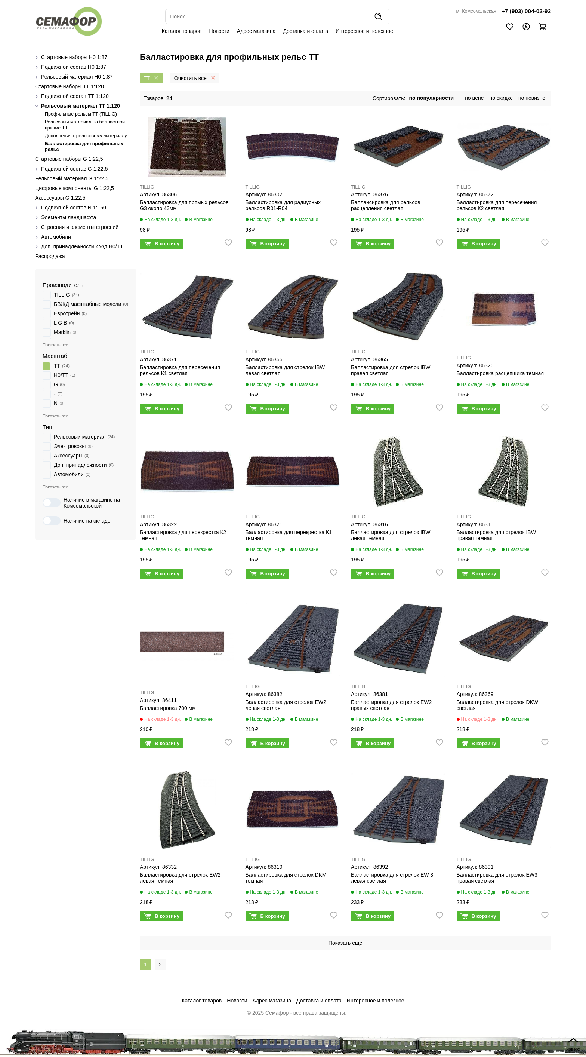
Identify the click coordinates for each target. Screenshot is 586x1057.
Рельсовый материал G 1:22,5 (71, 178)
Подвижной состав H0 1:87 (73, 67)
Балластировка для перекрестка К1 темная (289, 535)
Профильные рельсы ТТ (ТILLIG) (81, 114)
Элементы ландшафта (68, 217)
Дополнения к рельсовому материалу (86, 135)
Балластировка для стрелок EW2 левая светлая (286, 705)
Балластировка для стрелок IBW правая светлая (390, 370)
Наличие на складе (76, 520)
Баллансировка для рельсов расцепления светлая (385, 205)
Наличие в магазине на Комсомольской (81, 503)
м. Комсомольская (476, 11)
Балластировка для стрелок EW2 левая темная (180, 878)
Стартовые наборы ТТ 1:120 (69, 86)
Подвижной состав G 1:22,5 (74, 169)
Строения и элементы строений (79, 227)
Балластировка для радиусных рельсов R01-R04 (283, 205)
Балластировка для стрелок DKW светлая (498, 705)
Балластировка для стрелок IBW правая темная (496, 535)
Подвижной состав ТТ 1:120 (75, 96)
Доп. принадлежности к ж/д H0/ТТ (82, 246)
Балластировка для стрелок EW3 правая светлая (497, 878)
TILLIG (147, 187)
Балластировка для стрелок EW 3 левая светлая (392, 878)
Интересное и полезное (364, 31)
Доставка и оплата (305, 31)
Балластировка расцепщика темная (500, 373)
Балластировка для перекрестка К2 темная (183, 535)
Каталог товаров (182, 31)
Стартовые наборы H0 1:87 (74, 57)
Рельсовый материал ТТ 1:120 (80, 106)
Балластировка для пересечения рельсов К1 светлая (180, 370)
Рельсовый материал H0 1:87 (76, 77)
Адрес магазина (256, 31)
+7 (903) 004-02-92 (526, 11)
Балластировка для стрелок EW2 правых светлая (391, 705)
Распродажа (50, 256)
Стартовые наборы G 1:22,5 (69, 159)
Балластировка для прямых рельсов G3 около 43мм (184, 205)
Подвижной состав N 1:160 (73, 208)
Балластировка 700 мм (168, 708)
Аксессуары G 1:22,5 (60, 198)
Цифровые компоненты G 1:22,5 (74, 188)
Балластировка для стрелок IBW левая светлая (285, 370)
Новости (219, 31)
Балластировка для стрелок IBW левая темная (390, 535)
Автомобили (56, 237)
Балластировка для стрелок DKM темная (286, 878)
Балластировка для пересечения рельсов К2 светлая (497, 205)
